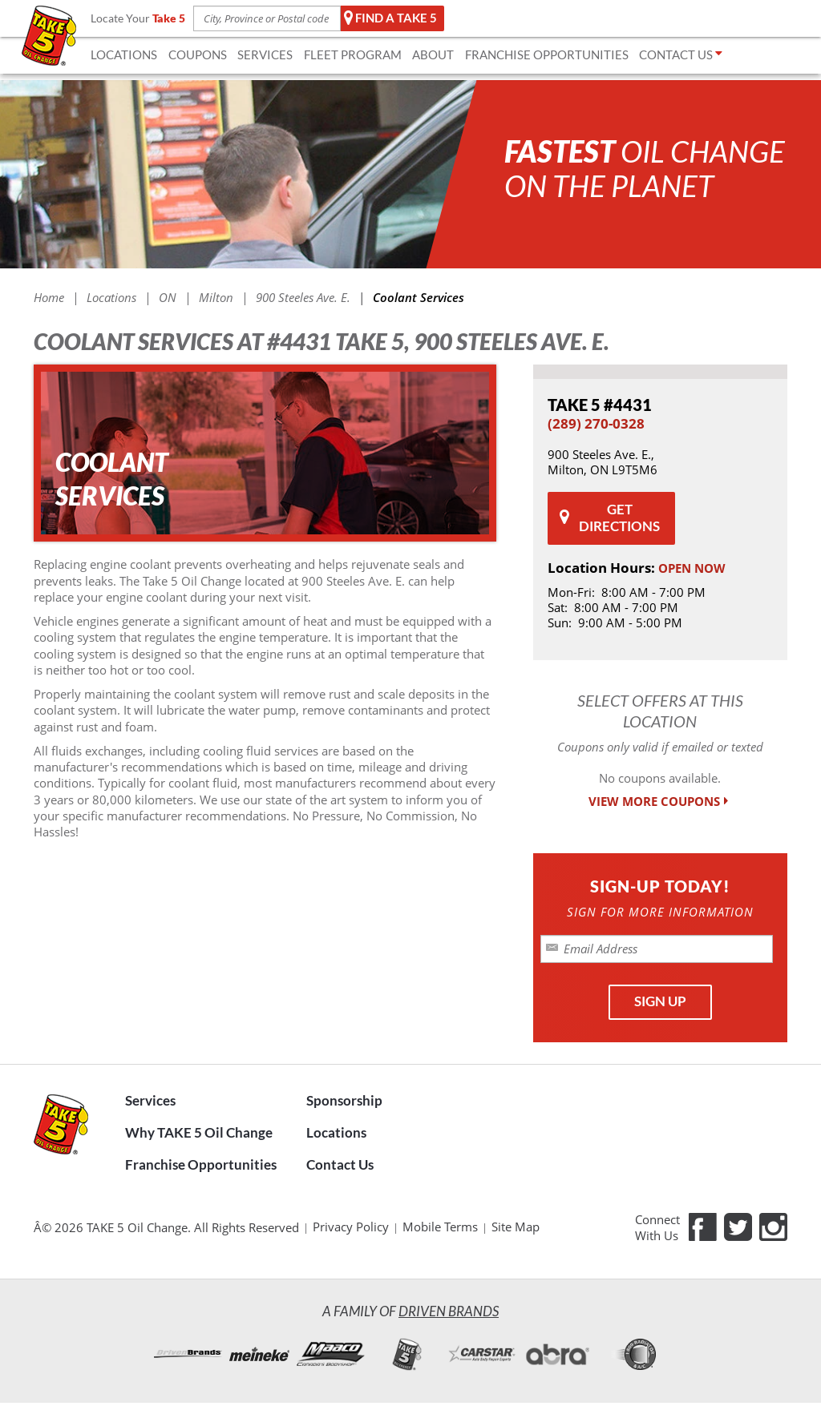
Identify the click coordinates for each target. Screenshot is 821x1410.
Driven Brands (448, 1311)
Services (150, 1101)
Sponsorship (344, 1101)
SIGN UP (660, 1001)
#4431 (600, 404)
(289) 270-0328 (596, 423)
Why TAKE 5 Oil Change (199, 1133)
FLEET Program (353, 54)
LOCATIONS (124, 54)
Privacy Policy (351, 1227)
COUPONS (197, 54)
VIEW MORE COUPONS (660, 801)
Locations (336, 1133)
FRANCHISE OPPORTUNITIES (547, 54)
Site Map (515, 1227)
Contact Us (340, 1165)
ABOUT (433, 54)
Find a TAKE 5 (391, 18)
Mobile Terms (440, 1227)
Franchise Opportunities (201, 1165)
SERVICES (265, 54)
